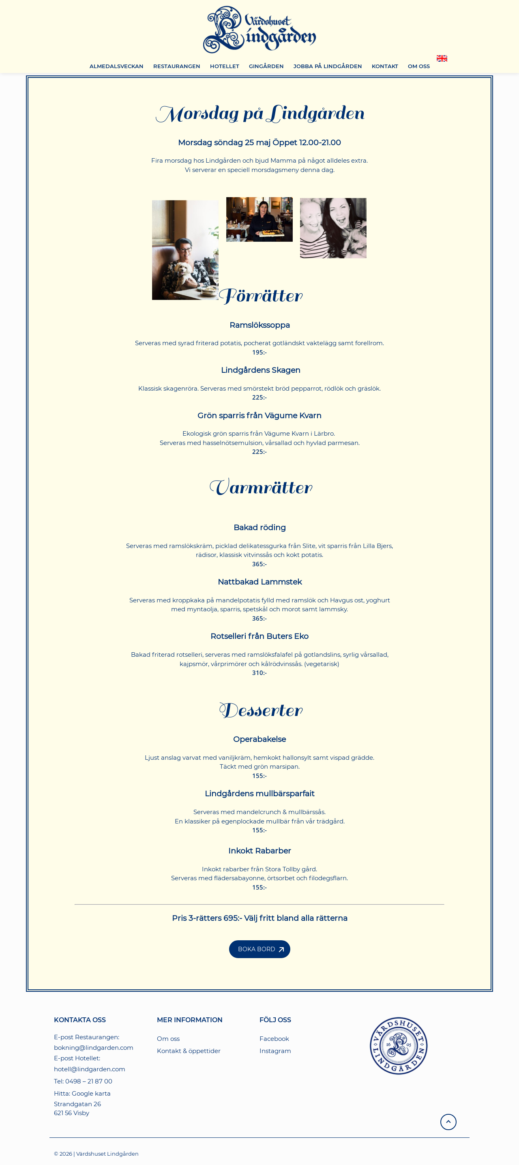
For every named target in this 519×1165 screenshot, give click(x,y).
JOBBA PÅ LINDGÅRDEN (328, 66)
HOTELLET (224, 66)
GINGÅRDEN (266, 66)
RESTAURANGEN (176, 66)
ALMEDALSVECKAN (117, 66)
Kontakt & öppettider (189, 1051)
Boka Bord (256, 949)
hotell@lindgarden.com (89, 1069)
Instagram (275, 1051)
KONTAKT (385, 66)
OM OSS (419, 66)
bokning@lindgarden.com (93, 1047)
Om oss (168, 1038)
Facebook (274, 1038)
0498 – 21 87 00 (88, 1081)
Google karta (91, 1093)
